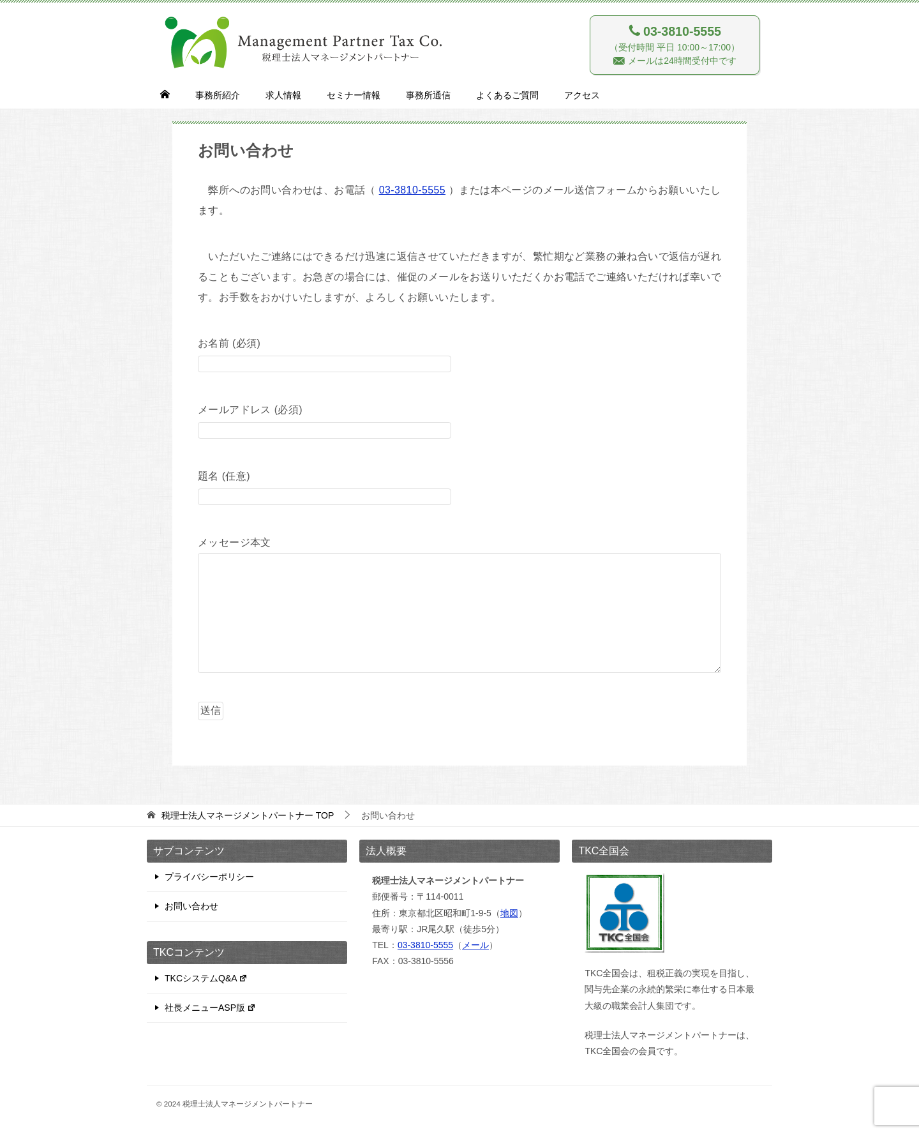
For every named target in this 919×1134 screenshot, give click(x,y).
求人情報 (283, 95)
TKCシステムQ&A (206, 978)
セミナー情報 (353, 95)
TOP (247, 815)
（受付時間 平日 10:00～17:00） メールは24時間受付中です (674, 45)
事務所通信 (428, 95)
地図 (509, 913)
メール (475, 945)
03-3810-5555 (412, 190)
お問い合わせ (191, 906)
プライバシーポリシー (209, 877)
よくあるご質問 (507, 95)
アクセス (582, 95)
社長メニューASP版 (210, 1007)
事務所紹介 (217, 95)
